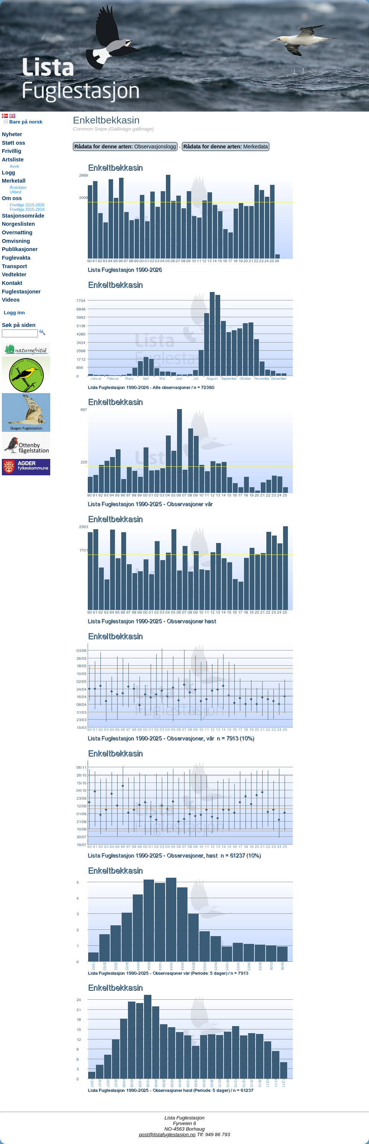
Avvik (14, 166)
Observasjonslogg (125, 147)
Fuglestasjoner (21, 292)
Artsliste (13, 160)
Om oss (12, 198)
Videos (11, 300)
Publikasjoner (20, 249)
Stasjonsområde (23, 216)
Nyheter (12, 134)
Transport (14, 266)
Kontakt (12, 283)
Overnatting (17, 232)
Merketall (14, 181)
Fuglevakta (16, 258)
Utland (15, 192)
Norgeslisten (18, 224)
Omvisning (16, 241)
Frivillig (11, 151)
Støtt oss (13, 143)
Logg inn (14, 312)
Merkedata (225, 147)
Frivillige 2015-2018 (27, 209)
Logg (8, 173)
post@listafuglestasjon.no (167, 1134)
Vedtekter (14, 274)
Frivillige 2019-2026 (27, 205)
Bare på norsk (23, 122)
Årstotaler (18, 187)
